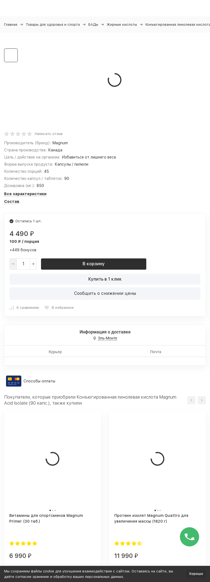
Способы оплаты (39, 381)
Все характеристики (25, 194)
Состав (11, 201)
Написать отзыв (49, 134)
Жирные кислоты (122, 24)
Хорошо (196, 574)
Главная (10, 24)
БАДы (93, 24)
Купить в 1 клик (105, 279)
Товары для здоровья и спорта (53, 24)
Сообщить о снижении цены (105, 293)
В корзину (94, 263)
